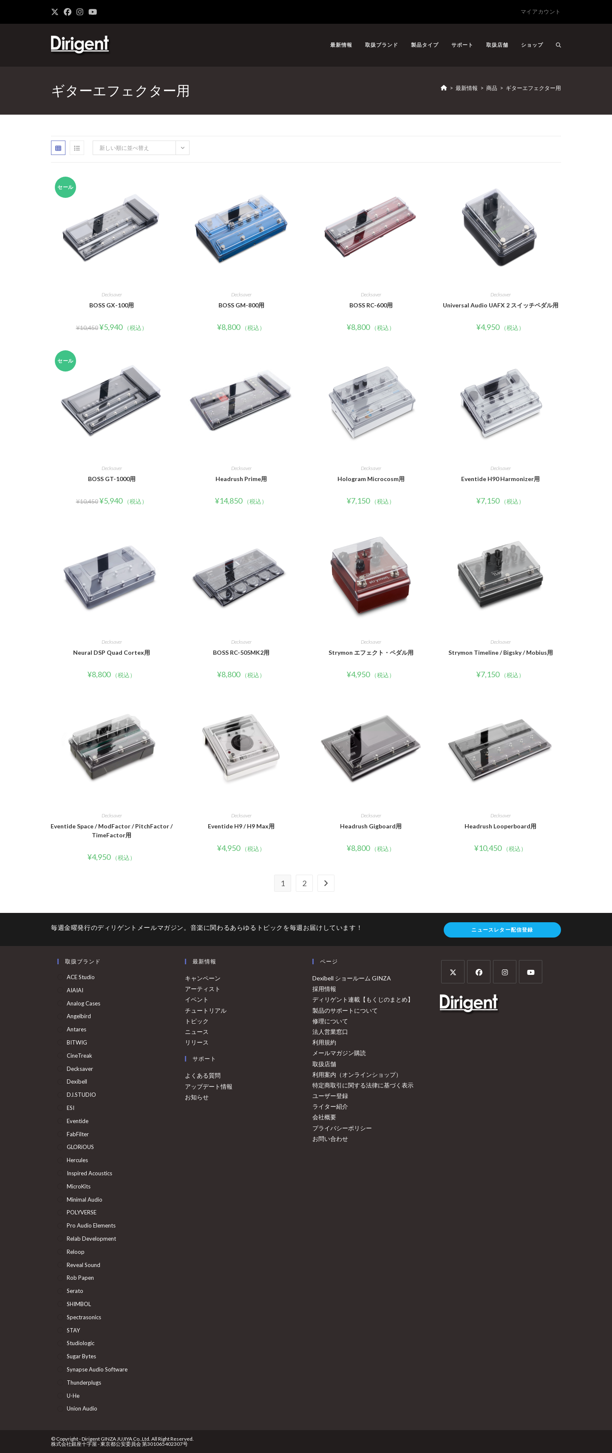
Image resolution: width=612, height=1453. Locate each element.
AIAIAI (75, 990)
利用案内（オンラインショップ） (357, 1074)
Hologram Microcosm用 (371, 478)
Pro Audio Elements (91, 1225)
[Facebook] (478, 971)
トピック (197, 1021)
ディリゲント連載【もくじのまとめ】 (363, 999)
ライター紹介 (330, 1106)
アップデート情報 (208, 1086)
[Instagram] (504, 971)
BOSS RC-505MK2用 (241, 652)
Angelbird (79, 1016)
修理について (330, 1021)
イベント (197, 999)
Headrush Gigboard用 (371, 826)
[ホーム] (444, 87)
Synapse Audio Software (97, 1369)
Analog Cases (83, 1003)
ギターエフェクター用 (533, 87)
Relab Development (91, 1238)
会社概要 (324, 1117)
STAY (73, 1330)
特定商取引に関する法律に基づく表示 (363, 1085)
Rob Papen (80, 1277)
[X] (453, 971)
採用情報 (324, 988)
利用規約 (324, 1042)
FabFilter (78, 1134)
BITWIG (77, 1042)
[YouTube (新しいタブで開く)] (92, 12)
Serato (75, 1290)
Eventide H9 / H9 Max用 (241, 826)
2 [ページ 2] (304, 883)
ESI (70, 1107)
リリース (197, 1042)
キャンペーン (203, 978)
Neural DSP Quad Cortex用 (111, 652)
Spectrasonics (84, 1317)
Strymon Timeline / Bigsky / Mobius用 (500, 652)
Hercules (77, 1160)
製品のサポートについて (345, 1010)
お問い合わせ (330, 1138)
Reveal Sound (83, 1265)
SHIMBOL (79, 1304)
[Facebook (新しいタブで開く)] (67, 12)
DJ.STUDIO (81, 1094)
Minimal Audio (84, 1199)
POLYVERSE (81, 1212)
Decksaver (112, 294)
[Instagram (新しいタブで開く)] (80, 12)
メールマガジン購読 (339, 1052)
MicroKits (79, 1186)
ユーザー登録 (330, 1095)
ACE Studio (81, 977)
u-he (73, 1395)
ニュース (197, 1031)
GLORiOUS (80, 1146)
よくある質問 (203, 1075)
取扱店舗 (324, 1063)
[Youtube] (530, 971)
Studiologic (80, 1343)
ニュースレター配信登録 (502, 929)
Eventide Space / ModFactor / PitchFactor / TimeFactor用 (112, 830)
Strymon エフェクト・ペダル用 (371, 652)
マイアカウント (541, 11)
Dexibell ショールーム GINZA (351, 978)
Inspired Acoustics (89, 1173)
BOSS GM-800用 (241, 305)
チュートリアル (206, 1010)
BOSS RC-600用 (371, 305)
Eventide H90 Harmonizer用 (500, 478)
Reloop (76, 1251)
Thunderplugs (84, 1382)
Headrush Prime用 (241, 478)
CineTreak (79, 1055)
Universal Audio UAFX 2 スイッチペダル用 (500, 305)
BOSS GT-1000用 (112, 478)
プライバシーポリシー (342, 1128)
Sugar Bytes (81, 1356)
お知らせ (197, 1097)
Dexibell (77, 1081)
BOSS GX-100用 (111, 305)
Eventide (77, 1121)
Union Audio (82, 1408)
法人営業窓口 (330, 1031)
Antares (76, 1029)
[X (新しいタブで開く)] (56, 12)
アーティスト (203, 988)
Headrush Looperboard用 (500, 826)
